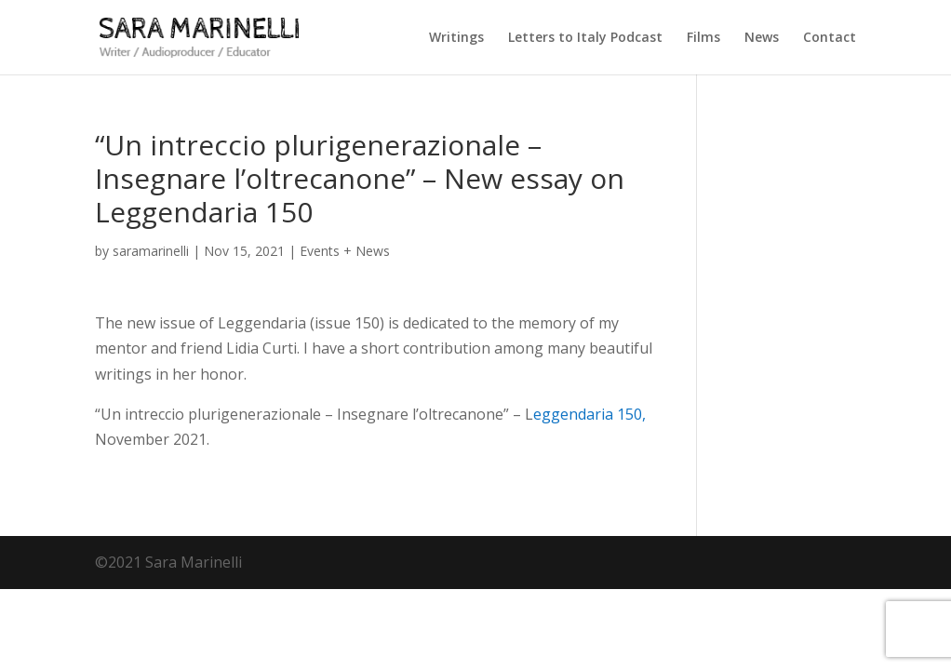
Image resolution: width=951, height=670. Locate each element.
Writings (456, 38)
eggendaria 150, (589, 414)
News (761, 38)
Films (703, 38)
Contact (829, 38)
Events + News (345, 251)
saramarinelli (151, 251)
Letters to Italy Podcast (585, 38)
